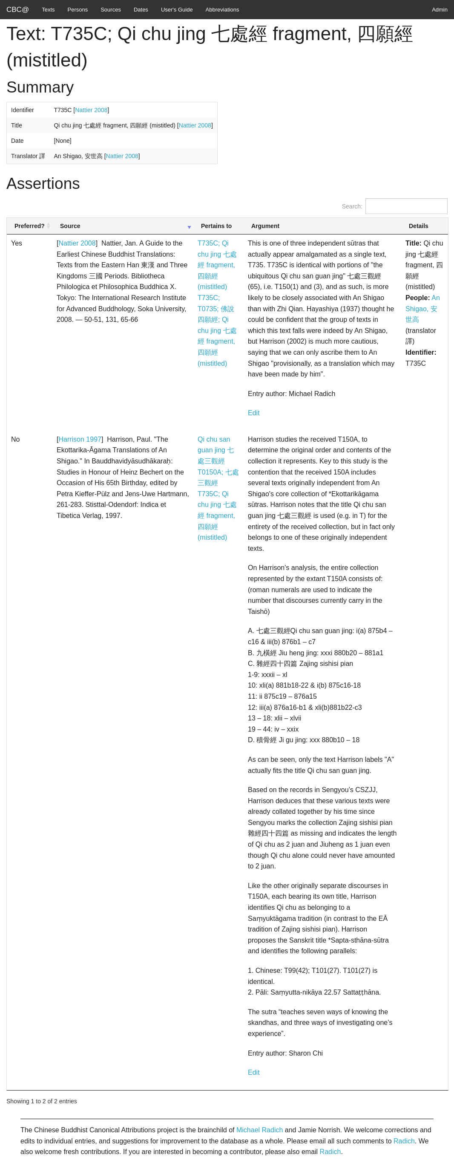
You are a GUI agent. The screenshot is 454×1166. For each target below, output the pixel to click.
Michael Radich (259, 1130)
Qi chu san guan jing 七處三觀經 (216, 450)
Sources (111, 9)
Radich (404, 1141)
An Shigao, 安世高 (422, 308)
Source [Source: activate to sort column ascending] (70, 226)
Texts (48, 9)
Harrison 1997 (79, 439)
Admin (440, 9)
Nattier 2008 (91, 110)
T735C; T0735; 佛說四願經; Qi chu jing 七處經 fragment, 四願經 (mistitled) (217, 330)
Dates (141, 9)
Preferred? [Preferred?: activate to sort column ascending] (29, 226)
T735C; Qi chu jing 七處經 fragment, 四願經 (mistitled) (217, 265)
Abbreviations (222, 9)
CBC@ (17, 10)
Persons (78, 9)
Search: (395, 206)
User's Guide (177, 9)
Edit (254, 413)
